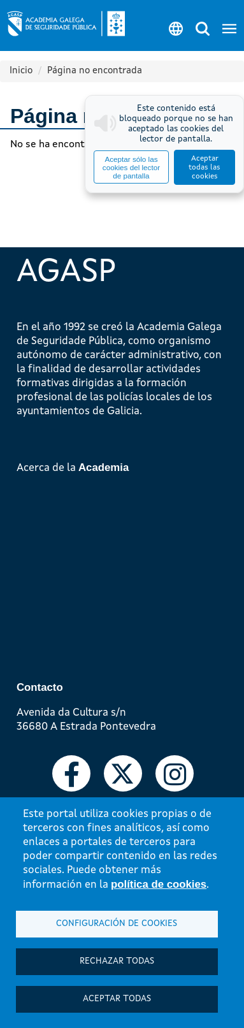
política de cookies (158, 884)
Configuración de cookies (116, 924)
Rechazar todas (117, 961)
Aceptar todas (117, 999)
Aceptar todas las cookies (204, 167)
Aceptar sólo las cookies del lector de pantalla (131, 167)
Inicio (21, 71)
